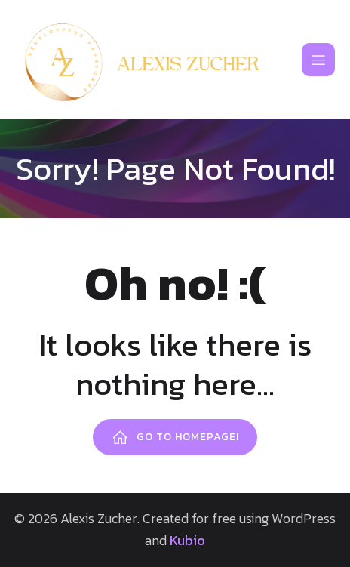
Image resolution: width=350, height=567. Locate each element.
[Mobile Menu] (318, 59)
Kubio (187, 540)
